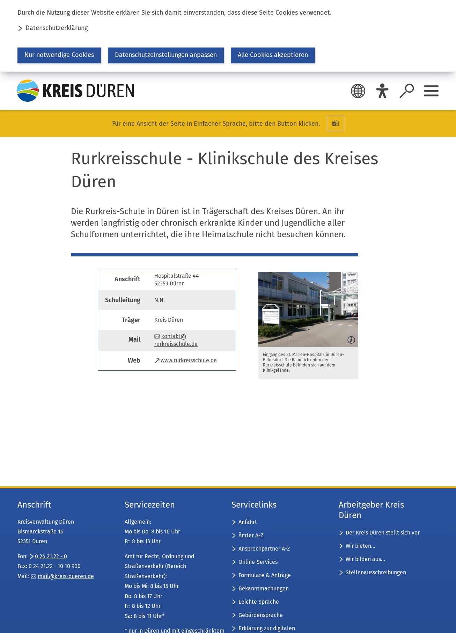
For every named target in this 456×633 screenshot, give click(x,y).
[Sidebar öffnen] (431, 91)
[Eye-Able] (382, 91)
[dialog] (228, 36)
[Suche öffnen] (406, 91)
